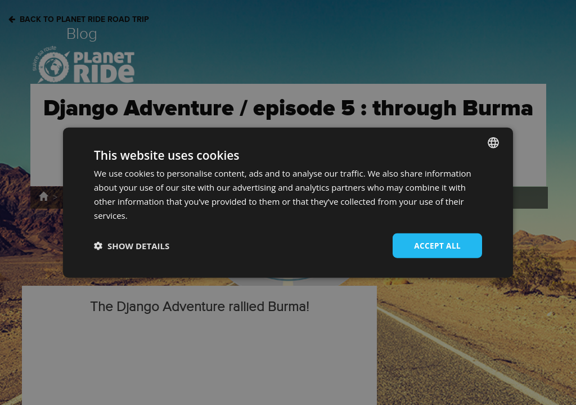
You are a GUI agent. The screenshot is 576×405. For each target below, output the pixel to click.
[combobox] (493, 142)
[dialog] (288, 202)
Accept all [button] (437, 245)
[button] (131, 246)
